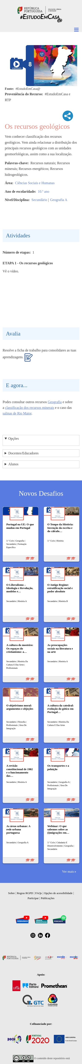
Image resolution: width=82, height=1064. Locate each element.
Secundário (39, 200)
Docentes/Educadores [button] (23, 453)
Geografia (55, 402)
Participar (33, 898)
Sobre (11, 893)
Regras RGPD (25, 893)
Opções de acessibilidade (58, 893)
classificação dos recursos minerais (29, 407)
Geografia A (58, 200)
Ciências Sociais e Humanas (35, 183)
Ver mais (68, 871)
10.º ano (43, 191)
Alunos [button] (13, 464)
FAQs (38, 893)
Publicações (47, 898)
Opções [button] (13, 438)
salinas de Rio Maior (17, 413)
